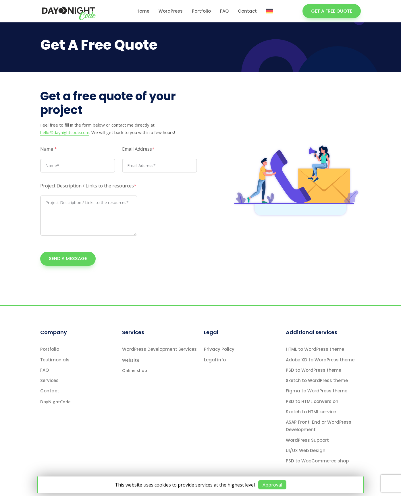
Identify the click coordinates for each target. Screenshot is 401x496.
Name (48, 149)
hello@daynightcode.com (64, 132)
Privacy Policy (219, 349)
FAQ (224, 11)
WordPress (171, 11)
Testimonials (55, 360)
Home (142, 11)
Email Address (138, 149)
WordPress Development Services (159, 349)
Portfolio (201, 11)
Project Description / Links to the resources (88, 186)
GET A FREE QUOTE (331, 11)
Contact (247, 11)
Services (49, 380)
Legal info (215, 360)
